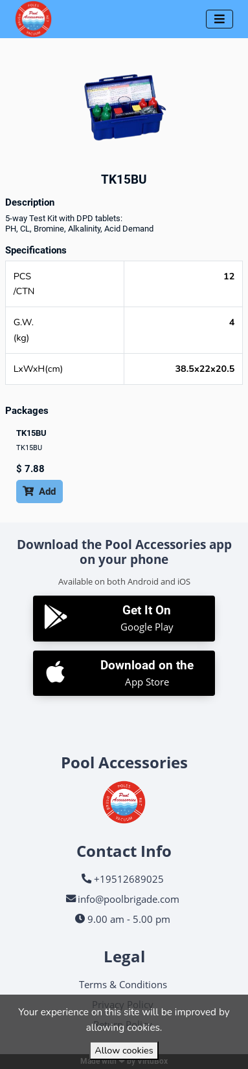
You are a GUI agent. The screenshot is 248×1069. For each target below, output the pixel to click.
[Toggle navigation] (219, 19)
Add (39, 491)
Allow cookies (124, 1050)
